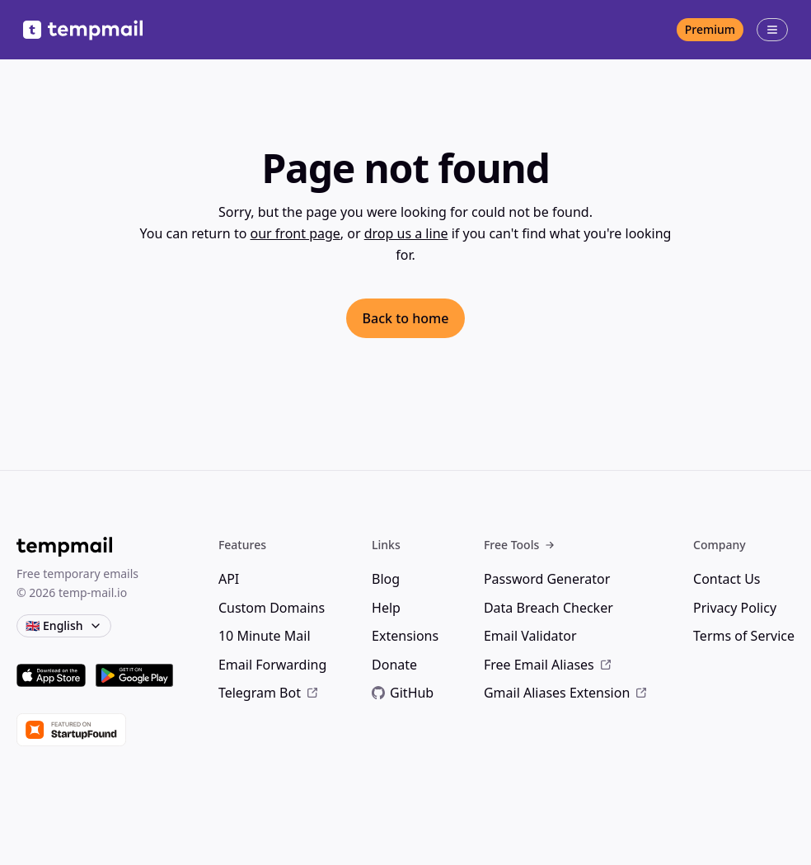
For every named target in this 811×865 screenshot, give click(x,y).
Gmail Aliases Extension (566, 693)
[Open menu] (772, 29)
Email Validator (530, 636)
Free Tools (520, 544)
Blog (386, 579)
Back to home (406, 318)
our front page (295, 233)
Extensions (405, 636)
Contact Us (726, 579)
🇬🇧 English (64, 625)
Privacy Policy (734, 608)
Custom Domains (271, 608)
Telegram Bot (268, 693)
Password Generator (547, 579)
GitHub (403, 693)
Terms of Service (744, 636)
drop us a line (406, 233)
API (228, 579)
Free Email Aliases (548, 665)
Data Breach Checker (548, 608)
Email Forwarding (272, 665)
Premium (710, 29)
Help (386, 608)
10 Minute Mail (264, 636)
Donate (394, 665)
